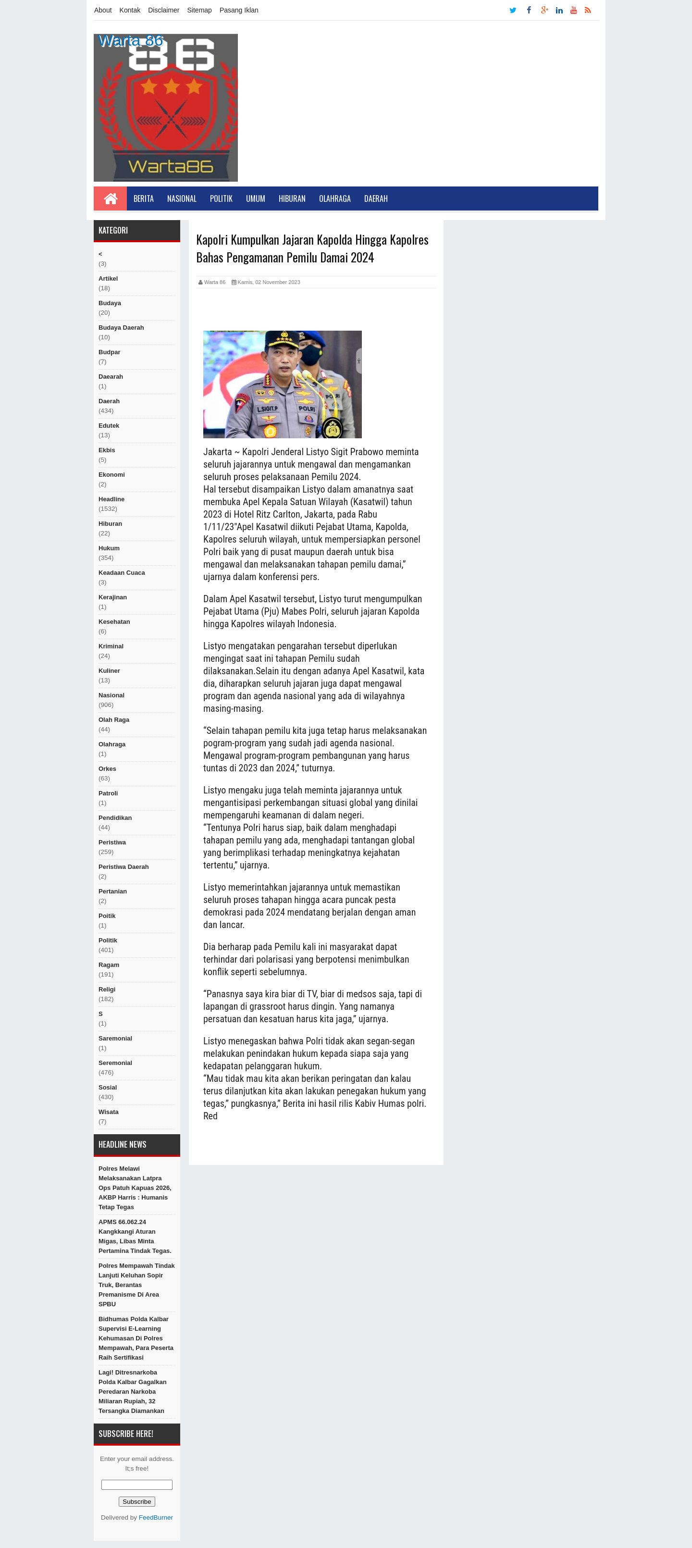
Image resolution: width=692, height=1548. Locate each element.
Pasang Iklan (239, 10)
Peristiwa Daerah (124, 866)
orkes (107, 768)
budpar (110, 352)
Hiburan (292, 198)
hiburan (110, 523)
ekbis (107, 450)
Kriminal (111, 646)
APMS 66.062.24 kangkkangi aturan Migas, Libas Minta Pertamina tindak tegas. (135, 1236)
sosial (108, 1087)
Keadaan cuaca (122, 572)
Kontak (130, 10)
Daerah (376, 198)
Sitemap (199, 10)
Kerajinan (113, 597)
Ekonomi (112, 474)
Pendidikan (115, 817)
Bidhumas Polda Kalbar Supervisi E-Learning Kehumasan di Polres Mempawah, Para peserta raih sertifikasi (136, 1338)
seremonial (115, 1062)
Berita (144, 198)
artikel (108, 278)
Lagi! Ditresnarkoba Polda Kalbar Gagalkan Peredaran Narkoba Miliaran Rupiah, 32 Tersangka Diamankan (133, 1391)
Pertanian (113, 891)
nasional (111, 695)
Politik (221, 198)
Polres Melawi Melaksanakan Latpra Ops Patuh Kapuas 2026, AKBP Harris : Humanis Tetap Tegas (135, 1188)
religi (107, 989)
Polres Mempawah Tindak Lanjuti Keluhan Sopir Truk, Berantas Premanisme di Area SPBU (137, 1285)
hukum (109, 548)
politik (108, 940)
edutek (109, 425)
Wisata (109, 1111)
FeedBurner (156, 1517)
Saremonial (115, 1038)
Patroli (108, 793)
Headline (111, 499)
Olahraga (335, 198)
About (103, 10)
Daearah (111, 376)
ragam (109, 964)
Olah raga (114, 719)
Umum (255, 198)
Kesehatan (114, 621)
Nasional (182, 198)
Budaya (110, 303)
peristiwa (112, 842)
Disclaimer (163, 10)
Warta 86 (130, 40)
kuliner (109, 670)
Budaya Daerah (121, 327)
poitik (107, 915)
